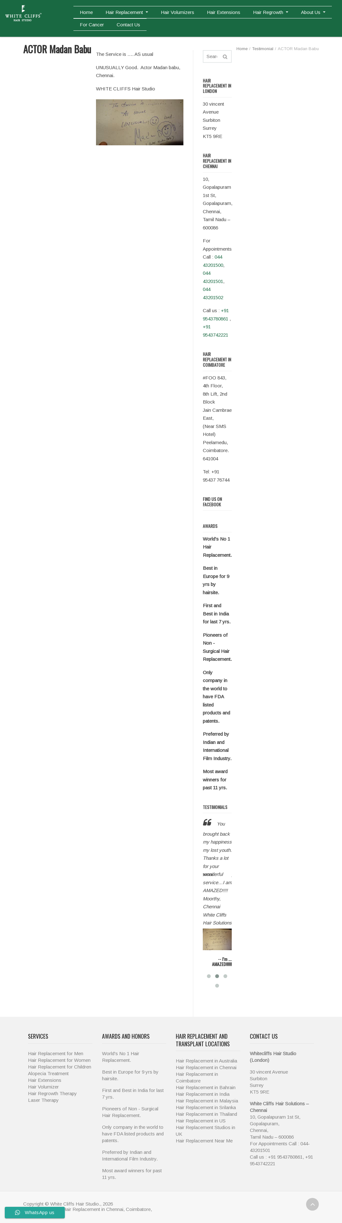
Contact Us (128, 24)
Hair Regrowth (268, 12)
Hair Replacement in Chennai (206, 1067)
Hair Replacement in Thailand (206, 1114)
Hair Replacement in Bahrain (206, 1087)
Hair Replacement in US (201, 1120)
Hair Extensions (223, 12)
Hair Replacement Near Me (204, 1140)
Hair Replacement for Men (55, 1053)
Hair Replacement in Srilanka (206, 1107)
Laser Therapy (43, 1100)
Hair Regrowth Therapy (52, 1093)
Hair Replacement (125, 12)
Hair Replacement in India (202, 1094)
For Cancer (92, 24)
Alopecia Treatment (48, 1073)
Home (86, 12)
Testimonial (262, 48)
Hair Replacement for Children (59, 1066)
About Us (311, 12)
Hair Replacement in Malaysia (207, 1100)
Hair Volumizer (43, 1086)
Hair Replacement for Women (59, 1060)
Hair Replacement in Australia (206, 1060)
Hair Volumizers (177, 12)
